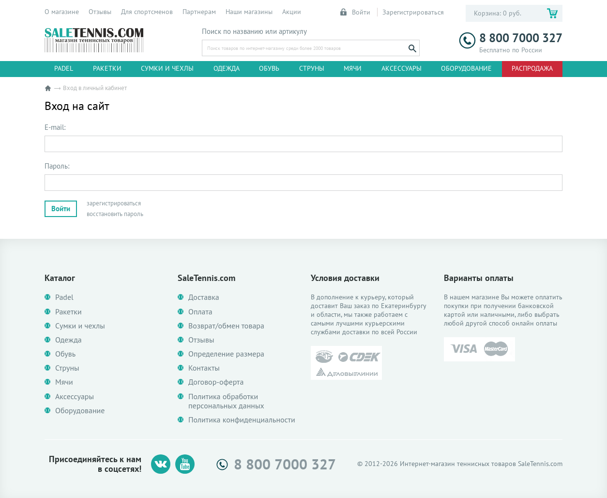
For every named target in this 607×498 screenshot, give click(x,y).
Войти (355, 12)
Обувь (269, 68)
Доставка (203, 297)
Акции (291, 11)
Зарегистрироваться (413, 12)
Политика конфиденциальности (241, 419)
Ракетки (107, 68)
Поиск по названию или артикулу (254, 31)
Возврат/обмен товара (226, 325)
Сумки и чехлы (167, 68)
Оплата (200, 311)
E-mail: (55, 127)
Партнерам (199, 11)
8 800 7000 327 (510, 38)
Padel (63, 68)
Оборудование (466, 68)
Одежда (226, 68)
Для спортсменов (147, 11)
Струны (311, 68)
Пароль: (57, 166)
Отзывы (100, 11)
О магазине (62, 11)
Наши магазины (249, 11)
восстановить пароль (115, 214)
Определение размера (226, 353)
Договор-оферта (215, 382)
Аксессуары (401, 68)
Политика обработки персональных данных (226, 401)
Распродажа (532, 68)
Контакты (204, 368)
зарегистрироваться (114, 203)
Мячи (353, 68)
